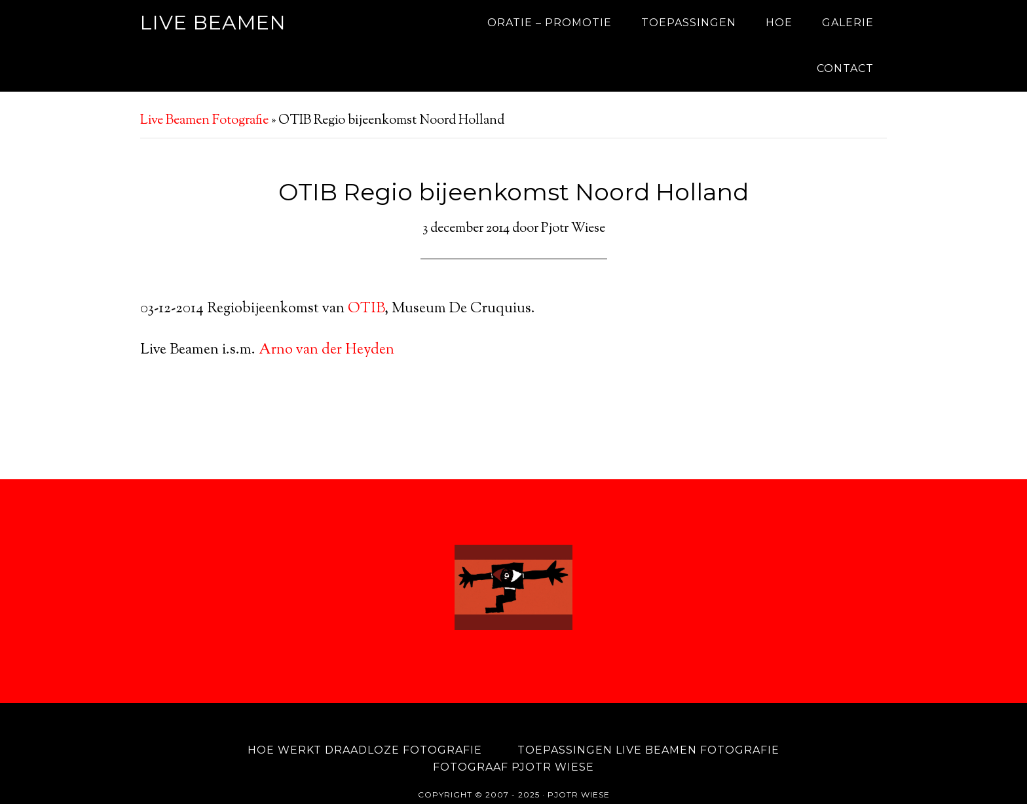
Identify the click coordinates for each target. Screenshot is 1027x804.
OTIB (366, 309)
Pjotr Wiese (579, 772)
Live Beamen (213, 22)
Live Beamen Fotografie (204, 120)
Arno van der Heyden (326, 350)
